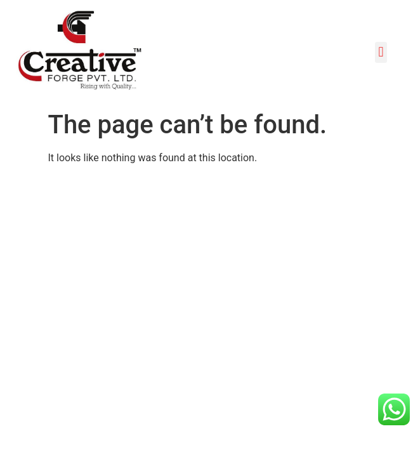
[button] (381, 52)
